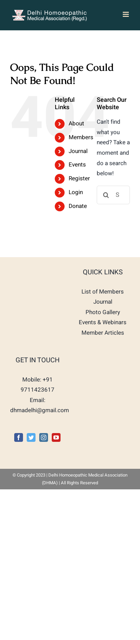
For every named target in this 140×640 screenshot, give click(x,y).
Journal (78, 151)
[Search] (106, 195)
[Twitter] (31, 437)
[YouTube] (56, 437)
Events (77, 164)
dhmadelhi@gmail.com (39, 410)
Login (76, 192)
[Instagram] (43, 437)
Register (79, 178)
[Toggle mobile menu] (126, 14)
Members (81, 137)
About (76, 123)
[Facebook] (18, 437)
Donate (78, 206)
